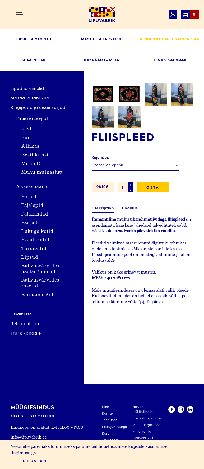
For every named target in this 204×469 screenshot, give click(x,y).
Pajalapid (32, 204)
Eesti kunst (35, 154)
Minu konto (141, 431)
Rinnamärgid (37, 294)
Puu (26, 137)
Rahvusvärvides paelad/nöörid (40, 268)
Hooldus (130, 264)
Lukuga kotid (37, 230)
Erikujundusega (114, 427)
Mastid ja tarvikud (30, 98)
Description (103, 264)
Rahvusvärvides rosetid (40, 282)
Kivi (26, 128)
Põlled (29, 196)
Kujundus (100, 213)
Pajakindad (34, 213)
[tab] (103, 264)
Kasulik (107, 433)
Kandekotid (35, 239)
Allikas (30, 145)
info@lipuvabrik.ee (29, 437)
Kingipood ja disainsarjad (38, 108)
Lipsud (29, 256)
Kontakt (108, 413)
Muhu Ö (31, 163)
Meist (106, 407)
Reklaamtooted (27, 324)
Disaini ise (21, 314)
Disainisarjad (32, 118)
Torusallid (34, 248)
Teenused (110, 420)
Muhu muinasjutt (42, 171)
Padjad (29, 222)
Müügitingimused (146, 425)
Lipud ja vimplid (27, 89)
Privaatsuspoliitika (147, 418)
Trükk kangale (26, 333)
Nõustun (35, 461)
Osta (153, 242)
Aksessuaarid (32, 186)
